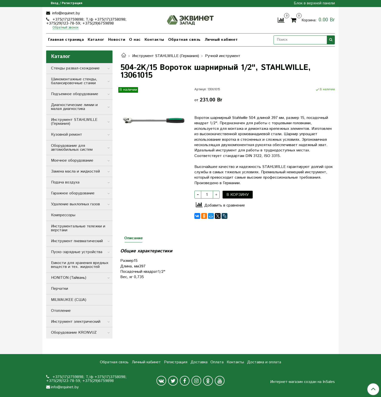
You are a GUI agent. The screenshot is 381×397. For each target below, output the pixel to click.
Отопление (61, 311)
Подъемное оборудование (74, 94)
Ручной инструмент (222, 56)
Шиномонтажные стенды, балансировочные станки (74, 81)
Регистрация (175, 362)
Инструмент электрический (75, 321)
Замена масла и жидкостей (75, 171)
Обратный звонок (65, 27)
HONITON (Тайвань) (68, 278)
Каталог (96, 39)
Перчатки (59, 288)
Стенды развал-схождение (75, 68)
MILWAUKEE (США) (68, 300)
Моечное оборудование (72, 160)
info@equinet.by (65, 13)
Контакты (154, 39)
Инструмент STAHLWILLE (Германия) (165, 56)
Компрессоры (63, 215)
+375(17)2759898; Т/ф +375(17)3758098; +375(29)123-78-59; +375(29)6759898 (86, 21)
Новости (116, 39)
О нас (135, 39)
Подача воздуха (65, 182)
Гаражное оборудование (73, 193)
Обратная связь (184, 39)
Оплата (217, 362)
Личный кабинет (221, 39)
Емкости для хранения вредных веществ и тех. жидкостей (79, 265)
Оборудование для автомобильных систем (72, 147)
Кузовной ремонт (66, 134)
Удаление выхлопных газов (75, 204)
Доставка (199, 362)
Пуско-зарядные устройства (76, 252)
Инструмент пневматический (77, 241)
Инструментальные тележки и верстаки (78, 228)
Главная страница (66, 39)
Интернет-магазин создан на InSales (302, 382)
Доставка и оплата (264, 362)
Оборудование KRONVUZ (74, 332)
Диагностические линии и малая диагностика (74, 107)
